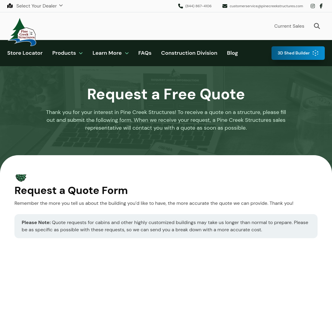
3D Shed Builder (294, 53)
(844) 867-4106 (198, 6)
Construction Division (189, 53)
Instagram (312, 6)
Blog (232, 53)
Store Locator (25, 53)
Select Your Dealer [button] (32, 6)
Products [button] (64, 53)
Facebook (321, 6)
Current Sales (289, 26)
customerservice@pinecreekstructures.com (266, 6)
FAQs (145, 53)
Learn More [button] (107, 53)
